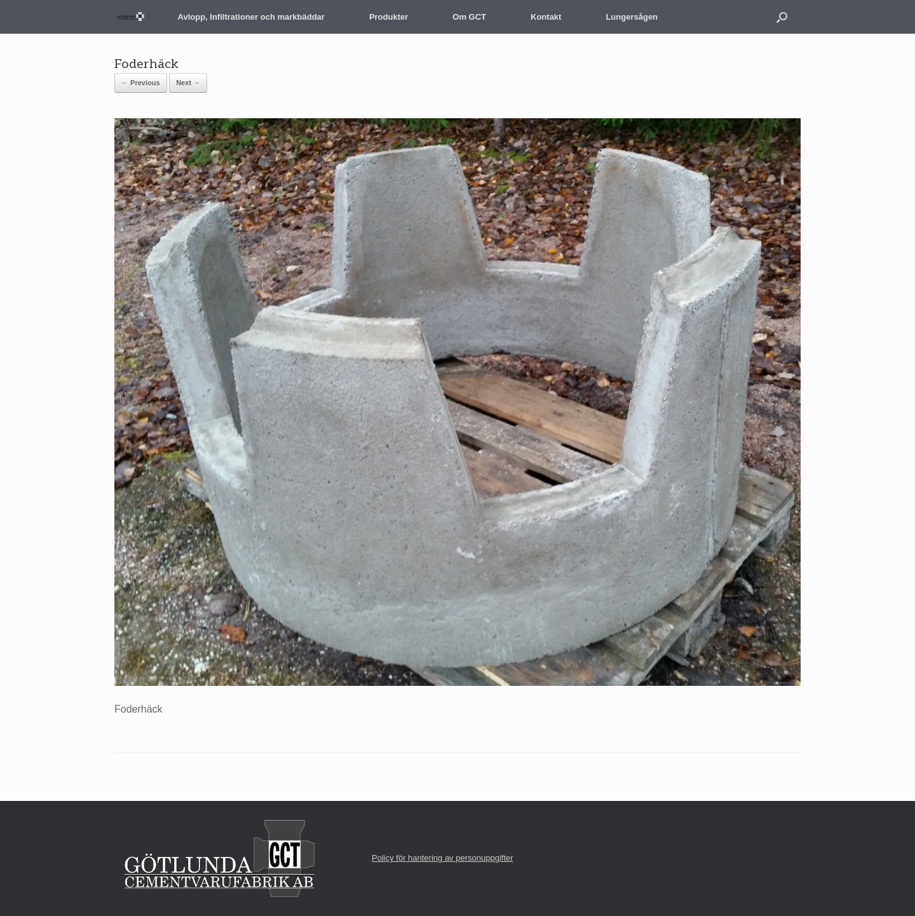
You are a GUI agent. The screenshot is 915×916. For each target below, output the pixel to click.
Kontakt (546, 17)
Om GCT (469, 17)
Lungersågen (632, 17)
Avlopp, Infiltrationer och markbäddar (251, 17)
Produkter (388, 17)
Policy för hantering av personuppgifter (442, 858)
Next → (188, 82)
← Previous (140, 82)
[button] (782, 17)
